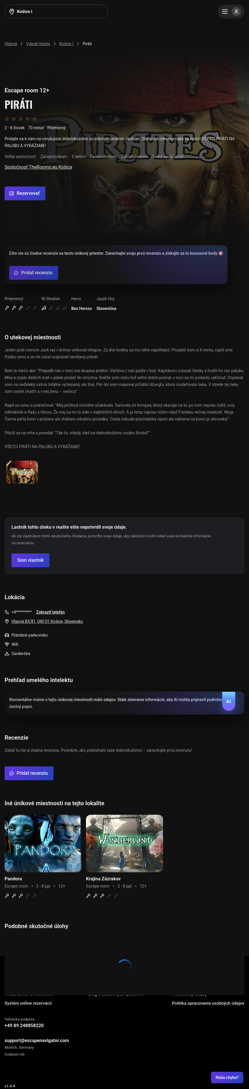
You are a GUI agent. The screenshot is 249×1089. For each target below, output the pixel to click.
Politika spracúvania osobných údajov (208, 1003)
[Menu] (231, 11)
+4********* (22, 612)
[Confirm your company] (30, 560)
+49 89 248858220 (24, 1025)
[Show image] (22, 472)
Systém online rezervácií (28, 1003)
